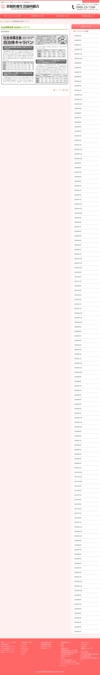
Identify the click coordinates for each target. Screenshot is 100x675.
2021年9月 (77, 272)
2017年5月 (77, 504)
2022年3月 (77, 245)
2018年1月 (77, 468)
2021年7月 (77, 281)
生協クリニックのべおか (8, 652)
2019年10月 (78, 372)
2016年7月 (77, 549)
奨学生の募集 (84, 652)
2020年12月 (78, 313)
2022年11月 (78, 208)
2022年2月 (77, 249)
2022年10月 (78, 213)
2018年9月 (77, 431)
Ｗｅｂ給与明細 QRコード (68, 660)
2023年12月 (78, 149)
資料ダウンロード (66, 656)
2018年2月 (77, 463)
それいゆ (23, 646)
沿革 (62, 646)
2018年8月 (77, 436)
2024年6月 (77, 122)
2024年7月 (77, 117)
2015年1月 (77, 631)
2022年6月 (77, 231)
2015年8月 (77, 599)
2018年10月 (78, 427)
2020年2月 (77, 354)
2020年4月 (77, 345)
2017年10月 (78, 481)
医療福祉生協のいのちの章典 (69, 650)
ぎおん (23, 654)
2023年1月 (77, 199)
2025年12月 (78, 49)
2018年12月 (78, 418)
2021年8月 (77, 277)
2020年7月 (77, 336)
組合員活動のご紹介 (62, 16)
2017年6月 (77, 499)
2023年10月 (78, 158)
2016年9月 (77, 540)
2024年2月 (77, 140)
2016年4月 (77, 563)
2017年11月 (78, 477)
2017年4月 (77, 509)
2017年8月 (77, 490)
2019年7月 (77, 386)
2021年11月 (78, 263)
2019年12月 (78, 363)
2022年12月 (78, 204)
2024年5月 (77, 127)
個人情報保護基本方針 (67, 654)
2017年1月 (77, 522)
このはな (23, 652)
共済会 (63, 658)
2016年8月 (77, 545)
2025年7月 (77, 72)
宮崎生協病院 (5, 644)
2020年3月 (77, 349)
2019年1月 (77, 413)
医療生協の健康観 (46, 644)
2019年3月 (77, 404)
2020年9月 (77, 327)
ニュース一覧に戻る (62, 90)
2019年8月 (77, 381)
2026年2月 (77, 45)
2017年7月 (77, 495)
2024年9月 (77, 108)
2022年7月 (77, 227)
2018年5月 (77, 449)
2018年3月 (77, 459)
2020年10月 (78, 322)
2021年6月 (77, 286)
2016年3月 (77, 568)
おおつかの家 (25, 648)
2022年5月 (77, 236)
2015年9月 (77, 595)
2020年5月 (77, 340)
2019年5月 (77, 395)
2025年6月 (77, 77)
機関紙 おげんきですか (87, 648)
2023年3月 (77, 190)
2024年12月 (78, 95)
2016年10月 (78, 536)
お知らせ (7, 21)
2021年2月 (77, 304)
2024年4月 (77, 131)
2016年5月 (77, 559)
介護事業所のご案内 (37, 16)
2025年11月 (78, 54)
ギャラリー (84, 650)
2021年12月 (78, 258)
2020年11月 (78, 318)
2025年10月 (78, 58)
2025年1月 (77, 90)
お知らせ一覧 (84, 642)
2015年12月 (78, 581)
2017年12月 (78, 472)
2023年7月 (77, 172)
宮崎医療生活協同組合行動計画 (69, 652)
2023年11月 (78, 154)
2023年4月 (77, 186)
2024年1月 (77, 145)
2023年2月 (77, 195)
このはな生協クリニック (8, 648)
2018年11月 (78, 422)
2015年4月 (77, 618)
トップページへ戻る (82, 31)
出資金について (45, 648)
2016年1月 (77, 577)
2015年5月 (77, 613)
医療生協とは (65, 648)
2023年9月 (77, 163)
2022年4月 (77, 240)
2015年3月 (77, 622)
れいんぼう (24, 644)
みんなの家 (24, 650)
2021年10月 (78, 268)
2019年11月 (78, 368)
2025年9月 (77, 63)
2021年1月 (77, 308)
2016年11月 (78, 531)
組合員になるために (46, 646)
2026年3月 (77, 40)
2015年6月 (77, 609)
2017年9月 (77, 486)
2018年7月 (77, 440)
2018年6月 (77, 445)
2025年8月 (77, 67)
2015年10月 (78, 590)
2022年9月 (77, 218)
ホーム (2, 21)
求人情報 (85, 1)
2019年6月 (77, 390)
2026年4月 (77, 36)
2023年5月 (77, 181)
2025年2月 (77, 86)
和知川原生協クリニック (8, 646)
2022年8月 (77, 222)
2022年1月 (77, 254)
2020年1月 (77, 358)
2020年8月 (77, 331)
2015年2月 (77, 627)
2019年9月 (77, 377)
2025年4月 (77, 81)
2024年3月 (77, 136)
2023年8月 (77, 167)
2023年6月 (77, 177)
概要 (62, 644)
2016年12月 (78, 527)
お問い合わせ (94, 1)
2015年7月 (77, 604)
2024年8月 (77, 113)
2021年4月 (77, 295)
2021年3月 (77, 299)
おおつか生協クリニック (8, 650)
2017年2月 (77, 518)
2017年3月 (77, 513)
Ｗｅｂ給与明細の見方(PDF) (69, 662)
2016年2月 (77, 572)
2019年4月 (77, 399)
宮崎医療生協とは (87, 16)
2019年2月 (77, 408)
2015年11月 (78, 586)
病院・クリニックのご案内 (12, 16)
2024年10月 (78, 104)
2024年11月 (78, 99)
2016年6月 (77, 554)
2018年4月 (77, 454)
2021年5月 (77, 290)
